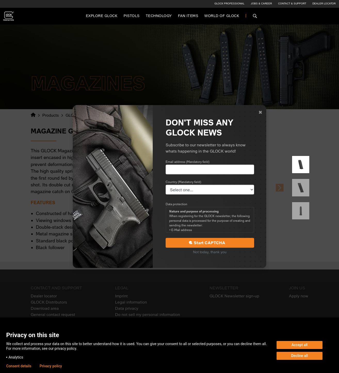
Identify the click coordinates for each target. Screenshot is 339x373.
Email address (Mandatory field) (187, 162)
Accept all (300, 345)
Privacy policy (50, 366)
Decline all (299, 356)
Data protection (176, 204)
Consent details (18, 366)
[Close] (260, 112)
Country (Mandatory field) (183, 182)
